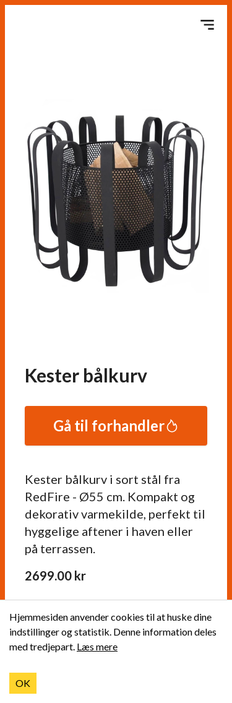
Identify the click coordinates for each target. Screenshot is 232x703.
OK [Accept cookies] (22, 683)
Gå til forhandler (116, 425)
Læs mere (97, 646)
